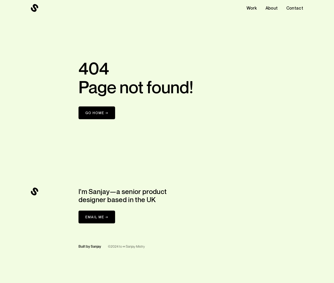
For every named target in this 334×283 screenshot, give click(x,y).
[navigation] (35, 8)
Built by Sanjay (90, 246)
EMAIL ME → (96, 217)
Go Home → (96, 113)
